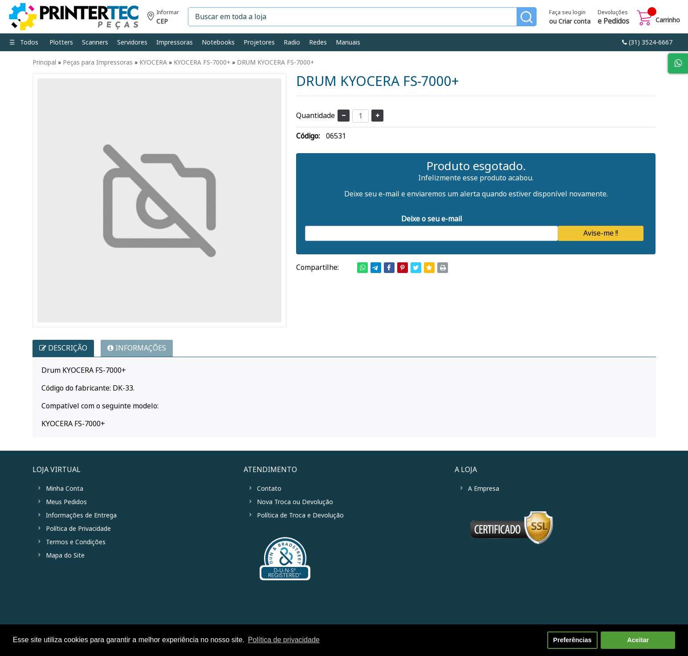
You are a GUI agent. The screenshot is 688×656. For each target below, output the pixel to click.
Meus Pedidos (66, 502)
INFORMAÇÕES (136, 348)
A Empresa (483, 488)
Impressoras (174, 42)
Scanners (95, 42)
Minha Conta (64, 488)
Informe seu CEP (163, 18)
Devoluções (613, 18)
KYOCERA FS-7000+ (202, 62)
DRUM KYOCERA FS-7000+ (275, 62)
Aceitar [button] (638, 640)
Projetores (259, 42)
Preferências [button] (572, 640)
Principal (44, 62)
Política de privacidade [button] (284, 640)
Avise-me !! (600, 233)
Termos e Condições (76, 542)
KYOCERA (153, 62)
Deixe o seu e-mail (431, 219)
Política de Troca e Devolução (300, 515)
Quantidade (315, 115)
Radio (292, 42)
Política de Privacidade (78, 529)
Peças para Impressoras (98, 62)
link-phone (647, 42)
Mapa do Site (65, 555)
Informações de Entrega (81, 515)
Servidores (132, 42)
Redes (318, 42)
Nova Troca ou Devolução (295, 502)
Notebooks (218, 42)
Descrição (63, 348)
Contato (269, 488)
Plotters (61, 42)
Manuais (348, 42)
